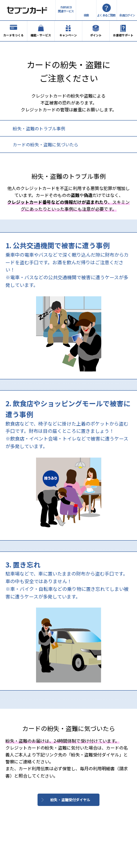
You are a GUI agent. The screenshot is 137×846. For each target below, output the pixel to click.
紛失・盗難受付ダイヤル (70, 799)
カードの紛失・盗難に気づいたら (45, 144)
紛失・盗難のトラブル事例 (39, 128)
